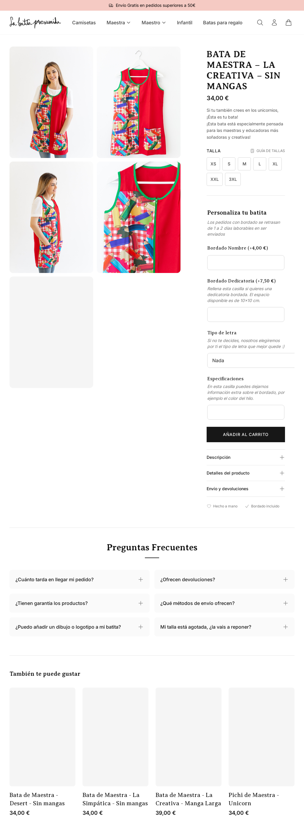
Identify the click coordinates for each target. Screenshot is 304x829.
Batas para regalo (223, 22)
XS (213, 163)
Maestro (154, 22)
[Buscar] (260, 22)
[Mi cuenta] (274, 22)
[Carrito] (288, 22)
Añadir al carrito (246, 434)
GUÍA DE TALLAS (267, 150)
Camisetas (84, 22)
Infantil (184, 22)
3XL (233, 179)
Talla (214, 150)
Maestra (119, 22)
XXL (214, 179)
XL (275, 163)
